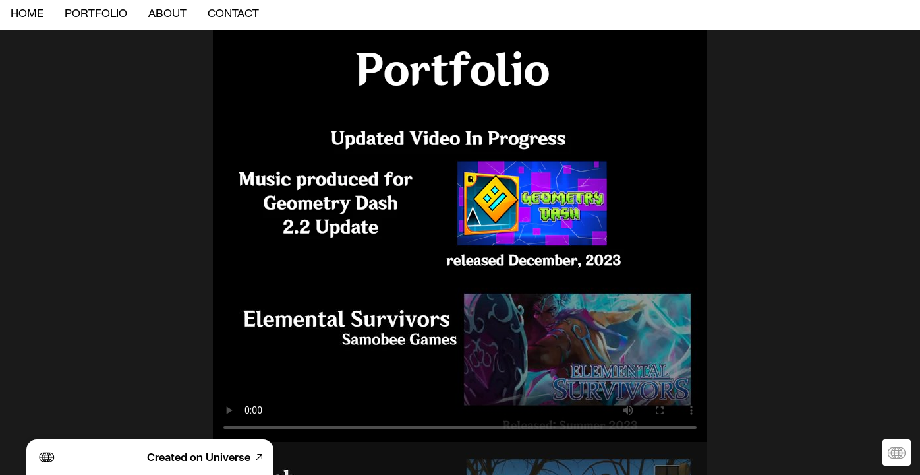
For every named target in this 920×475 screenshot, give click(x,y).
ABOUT (167, 14)
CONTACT (233, 14)
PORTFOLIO (96, 14)
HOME (27, 14)
